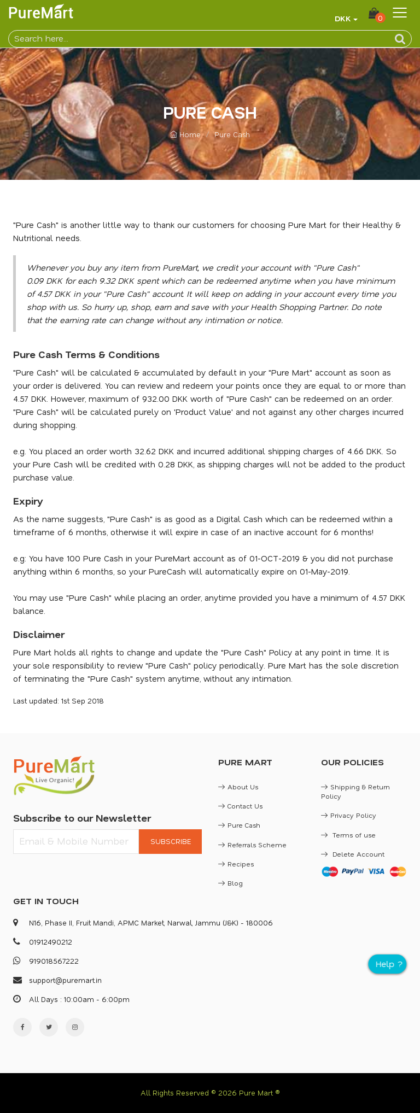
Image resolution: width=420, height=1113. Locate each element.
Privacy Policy (348, 815)
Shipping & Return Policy (355, 791)
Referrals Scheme (252, 844)
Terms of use (348, 834)
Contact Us (240, 805)
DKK (343, 18)
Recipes (236, 863)
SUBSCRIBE (170, 841)
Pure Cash (239, 825)
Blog (230, 882)
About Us (238, 786)
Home (185, 134)
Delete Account (352, 854)
